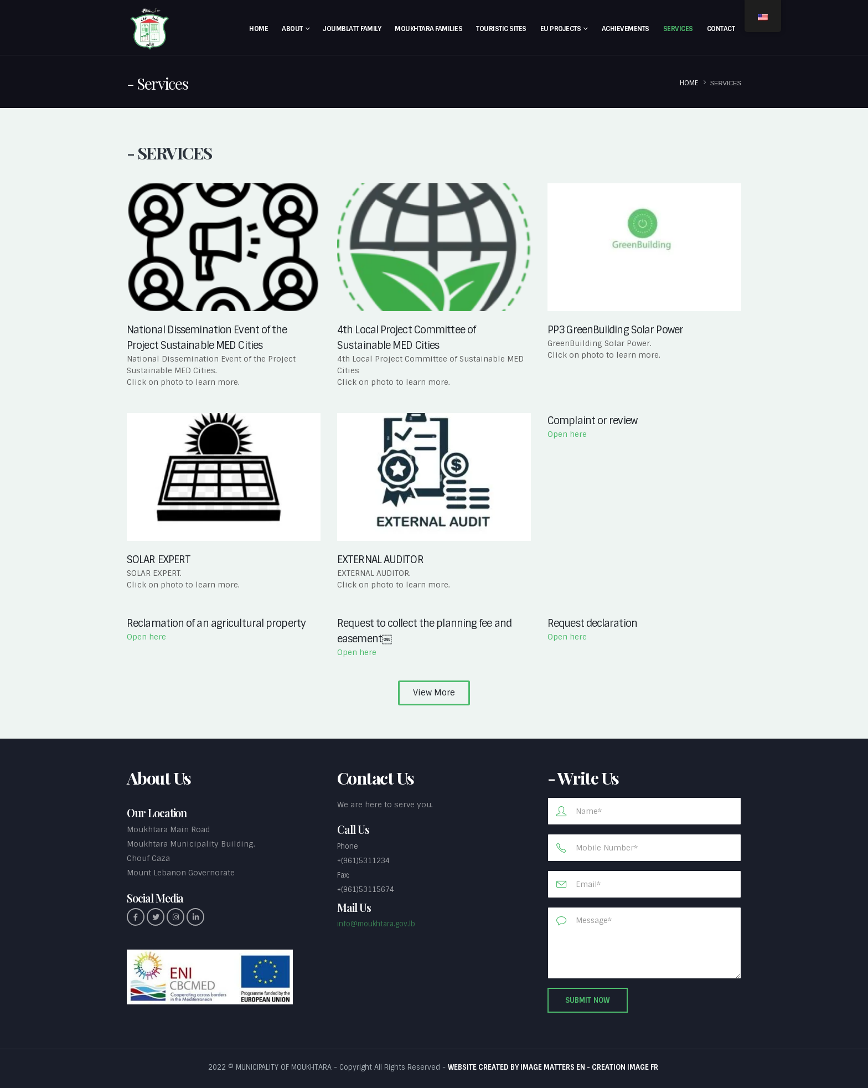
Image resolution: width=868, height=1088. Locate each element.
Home (258, 28)
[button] (434, 692)
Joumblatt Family (352, 28)
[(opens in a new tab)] (434, 477)
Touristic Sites (501, 28)
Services (678, 28)
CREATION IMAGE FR (626, 1067)
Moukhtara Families (428, 28)
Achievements (625, 28)
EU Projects (560, 28)
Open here (567, 434)
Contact (721, 28)
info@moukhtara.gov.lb (376, 924)
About (292, 28)
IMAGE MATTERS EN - (556, 1067)
